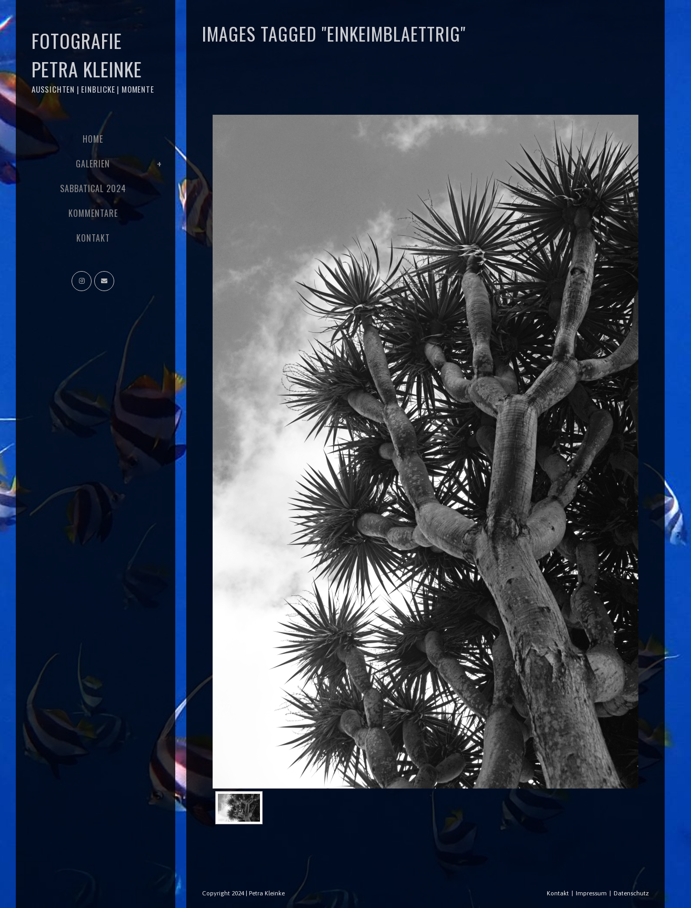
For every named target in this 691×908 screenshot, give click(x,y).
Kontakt (558, 893)
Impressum (591, 893)
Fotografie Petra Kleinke (93, 60)
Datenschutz (631, 893)
